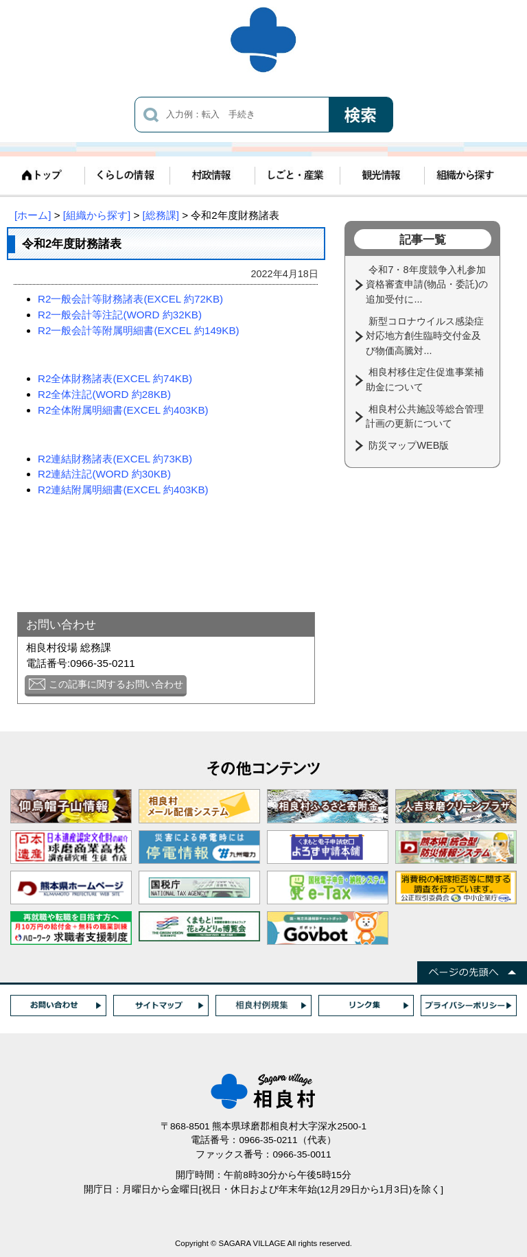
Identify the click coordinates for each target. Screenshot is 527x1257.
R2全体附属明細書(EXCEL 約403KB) (123, 410)
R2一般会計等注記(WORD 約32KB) (120, 314)
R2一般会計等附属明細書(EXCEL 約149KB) (138, 330)
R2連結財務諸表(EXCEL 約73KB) (115, 459)
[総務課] (161, 215)
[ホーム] (32, 215)
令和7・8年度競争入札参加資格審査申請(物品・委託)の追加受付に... (427, 284)
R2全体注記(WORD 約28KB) (104, 394)
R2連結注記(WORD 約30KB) (104, 474)
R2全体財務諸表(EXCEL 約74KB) (115, 378)
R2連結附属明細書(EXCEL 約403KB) (123, 489)
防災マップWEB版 (410, 445)
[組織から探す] (96, 215)
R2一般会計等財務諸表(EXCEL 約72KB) (130, 299)
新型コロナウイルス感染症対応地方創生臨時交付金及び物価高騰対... (425, 336)
